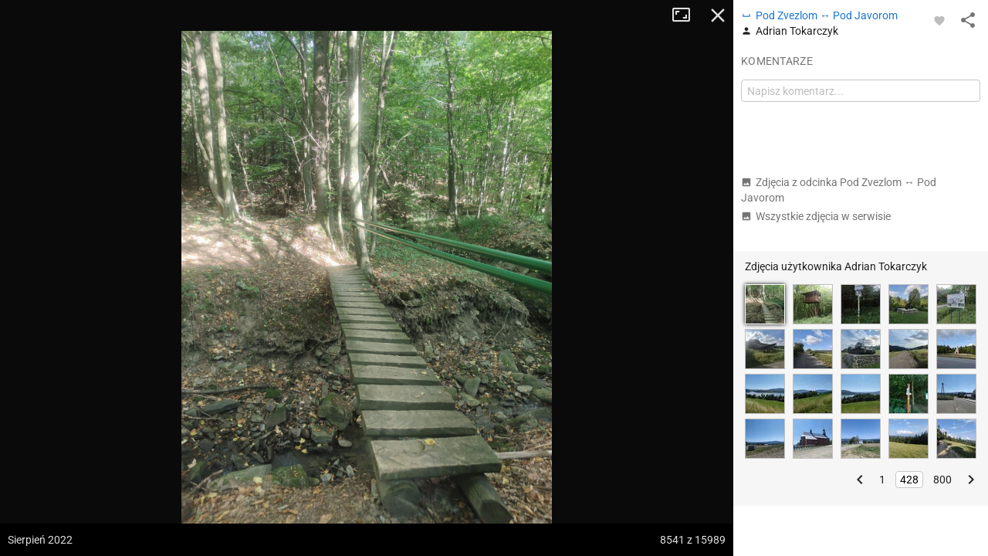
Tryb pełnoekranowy (687, 15)
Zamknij (717, 15)
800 (942, 479)
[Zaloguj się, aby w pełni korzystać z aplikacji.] (939, 20)
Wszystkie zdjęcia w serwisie (816, 216)
